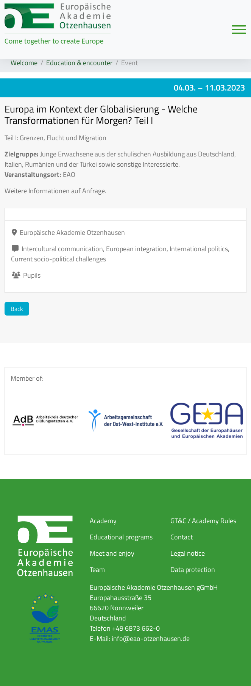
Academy (103, 521)
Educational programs (121, 537)
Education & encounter (79, 63)
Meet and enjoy (112, 553)
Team (97, 569)
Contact (181, 537)
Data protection (192, 569)
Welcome (24, 63)
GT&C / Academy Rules (203, 521)
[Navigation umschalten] (238, 29)
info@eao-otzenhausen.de (151, 638)
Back (17, 308)
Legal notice (187, 553)
